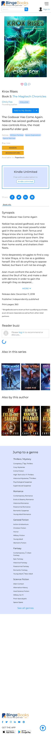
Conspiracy (17, 463)
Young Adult (18, 539)
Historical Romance (21, 503)
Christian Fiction (19, 528)
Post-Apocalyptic (20, 599)
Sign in (46, 9)
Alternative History (20, 587)
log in (21, 332)
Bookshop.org (13, 153)
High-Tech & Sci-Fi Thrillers (23, 475)
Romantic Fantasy (20, 570)
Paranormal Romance (21, 507)
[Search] (26, 9)
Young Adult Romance (22, 514)
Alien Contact (18, 584)
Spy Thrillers (28, 463)
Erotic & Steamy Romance (23, 499)
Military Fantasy (16, 135)
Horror (16, 532)
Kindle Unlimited (25, 181)
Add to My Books (25, 110)
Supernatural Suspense (22, 486)
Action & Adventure (20, 524)
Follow (24, 102)
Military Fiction (19, 535)
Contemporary (19, 553)
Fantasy (17, 548)
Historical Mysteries (20, 478)
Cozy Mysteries (19, 467)
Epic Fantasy (18, 559)
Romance (18, 491)
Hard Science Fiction (21, 591)
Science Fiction (21, 579)
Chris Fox (7, 102)
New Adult (29, 574)
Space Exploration (32, 135)
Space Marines (9, 138)
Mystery (27, 459)
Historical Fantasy (20, 563)
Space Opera (18, 602)
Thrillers (17, 459)
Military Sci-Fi (18, 595)
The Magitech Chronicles (29, 96)
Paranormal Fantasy (21, 566)
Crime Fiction (18, 471)
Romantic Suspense (21, 511)
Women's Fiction (19, 543)
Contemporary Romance (23, 496)
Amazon (13, 148)
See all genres (25, 608)
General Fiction (21, 520)
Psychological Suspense (22, 482)
